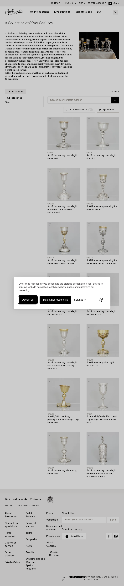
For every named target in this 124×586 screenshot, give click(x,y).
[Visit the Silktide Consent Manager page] (101, 300)
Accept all (27, 299)
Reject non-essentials (55, 299)
